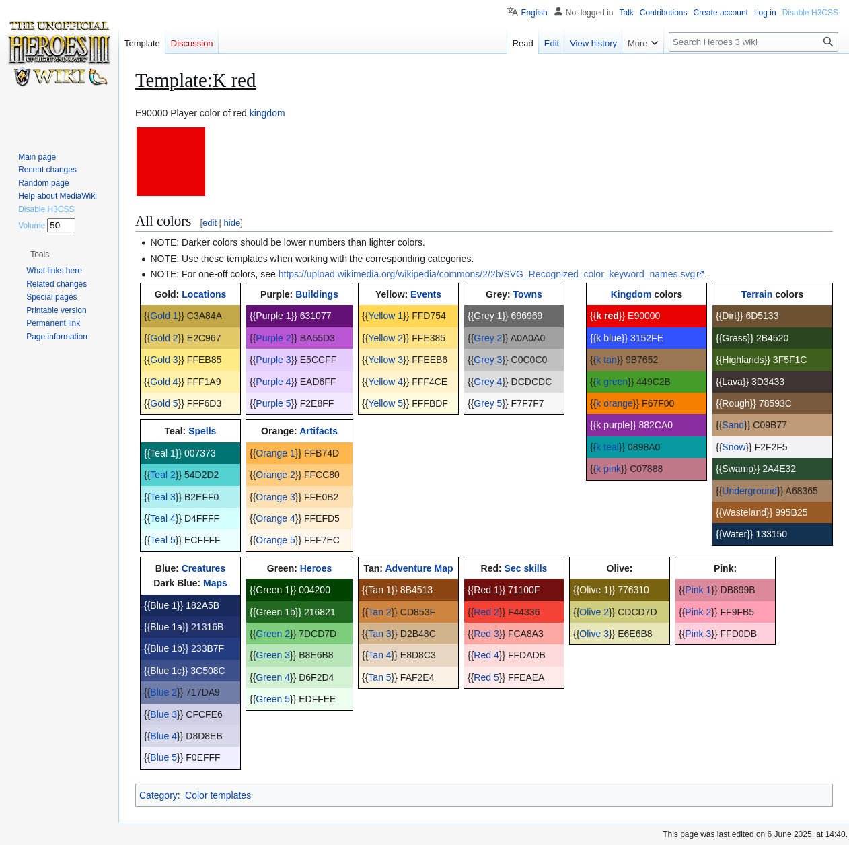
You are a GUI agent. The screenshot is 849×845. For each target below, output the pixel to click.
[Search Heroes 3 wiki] (753, 42)
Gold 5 (164, 403)
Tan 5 (379, 677)
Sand (733, 424)
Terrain (756, 294)
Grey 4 (488, 381)
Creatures (203, 568)
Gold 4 (164, 381)
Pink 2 (698, 612)
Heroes (316, 568)
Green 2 (273, 633)
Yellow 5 (385, 403)
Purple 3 (273, 359)
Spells (202, 431)
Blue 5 (163, 757)
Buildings (316, 294)
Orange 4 (275, 518)
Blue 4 (163, 736)
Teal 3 (162, 497)
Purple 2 (273, 338)
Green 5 (273, 699)
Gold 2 (164, 338)
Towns (527, 294)
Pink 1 (698, 589)
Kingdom (631, 294)
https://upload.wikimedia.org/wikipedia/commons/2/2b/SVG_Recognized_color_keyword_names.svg (487, 274)
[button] (39, 254)
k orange (614, 403)
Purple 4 (273, 381)
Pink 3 (698, 633)
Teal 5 (162, 540)
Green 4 (273, 677)
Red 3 (486, 633)
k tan (606, 359)
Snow (733, 447)
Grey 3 (488, 359)
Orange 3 (275, 497)
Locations (204, 294)
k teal (607, 447)
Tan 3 (379, 633)
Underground (749, 490)
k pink (608, 468)
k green (612, 381)
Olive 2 (594, 612)
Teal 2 (162, 474)
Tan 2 (379, 612)
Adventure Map (419, 568)
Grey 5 (488, 403)
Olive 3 (594, 633)
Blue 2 (163, 692)
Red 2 (486, 612)
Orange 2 (275, 474)
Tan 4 (379, 655)
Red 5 (486, 677)
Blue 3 (163, 714)
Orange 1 (275, 453)
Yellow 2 (385, 338)
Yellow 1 (385, 315)
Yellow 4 (385, 381)
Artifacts (318, 431)
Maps (215, 583)
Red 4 (486, 655)
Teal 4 (162, 518)
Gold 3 (164, 359)
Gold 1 (164, 315)
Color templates (218, 795)
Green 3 (273, 655)
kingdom (267, 113)
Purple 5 (273, 403)
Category (158, 795)
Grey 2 (488, 338)
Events (425, 294)
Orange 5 (275, 540)
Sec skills (526, 568)
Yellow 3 (385, 359)
